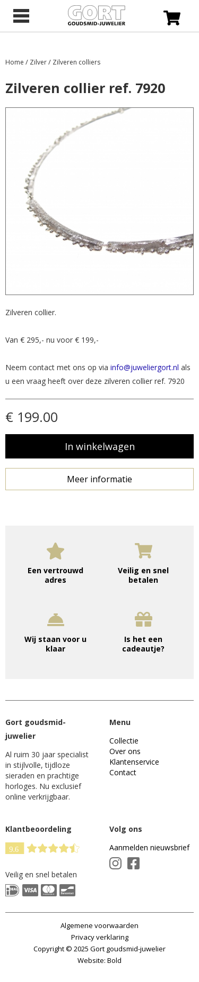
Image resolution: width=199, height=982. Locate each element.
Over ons (125, 751)
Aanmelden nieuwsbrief (149, 847)
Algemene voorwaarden (99, 925)
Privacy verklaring (99, 937)
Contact (122, 772)
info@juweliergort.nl (144, 367)
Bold (114, 960)
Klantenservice (134, 762)
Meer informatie (99, 479)
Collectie (124, 741)
